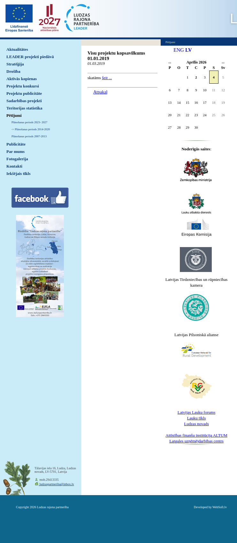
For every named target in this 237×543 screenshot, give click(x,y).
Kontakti (14, 166)
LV (188, 50)
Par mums (15, 151)
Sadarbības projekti (24, 100)
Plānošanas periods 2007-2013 (29, 136)
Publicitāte (16, 144)
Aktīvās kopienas (21, 78)
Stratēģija (15, 64)
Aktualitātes (17, 49)
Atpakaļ (100, 92)
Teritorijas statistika (24, 108)
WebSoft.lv (219, 507)
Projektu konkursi (22, 86)
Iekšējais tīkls (18, 173)
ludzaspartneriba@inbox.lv (56, 484)
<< (169, 63)
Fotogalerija (17, 158)
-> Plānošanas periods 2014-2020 (30, 129)
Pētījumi (14, 115)
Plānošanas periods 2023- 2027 (29, 122)
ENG (178, 50)
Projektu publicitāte (24, 93)
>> (223, 63)
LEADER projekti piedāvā (30, 56)
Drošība (13, 71)
